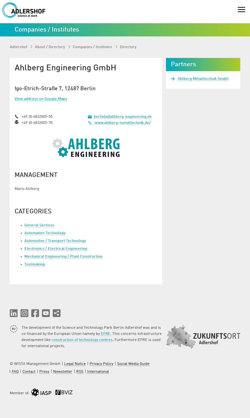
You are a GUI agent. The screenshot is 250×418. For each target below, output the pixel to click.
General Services (39, 225)
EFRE (105, 334)
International (98, 372)
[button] (13, 313)
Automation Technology (44, 233)
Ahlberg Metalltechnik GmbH (203, 79)
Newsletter (62, 372)
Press (44, 372)
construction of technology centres (82, 340)
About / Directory (50, 47)
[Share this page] (56, 313)
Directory (128, 47)
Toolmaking (34, 264)
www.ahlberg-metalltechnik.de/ (119, 123)
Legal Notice (75, 364)
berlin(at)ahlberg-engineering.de (123, 117)
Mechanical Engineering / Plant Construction (63, 257)
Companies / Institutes (93, 47)
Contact (28, 372)
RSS (79, 372)
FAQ (15, 372)
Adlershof (19, 47)
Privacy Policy (101, 364)
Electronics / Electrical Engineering (55, 249)
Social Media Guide (133, 364)
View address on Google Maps (41, 99)
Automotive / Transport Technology (55, 241)
